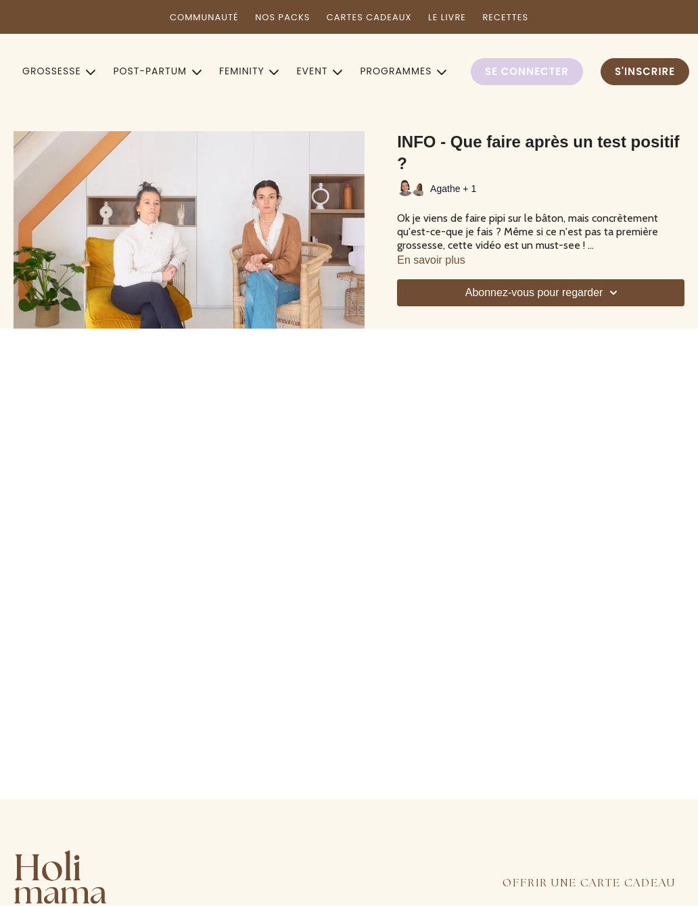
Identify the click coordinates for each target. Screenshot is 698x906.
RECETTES (505, 17)
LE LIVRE (447, 17)
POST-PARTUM (157, 71)
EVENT (319, 71)
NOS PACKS (282, 17)
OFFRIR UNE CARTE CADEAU (589, 883)
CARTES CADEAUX (369, 17)
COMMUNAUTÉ (204, 17)
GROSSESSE (58, 71)
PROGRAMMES (403, 71)
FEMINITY (249, 71)
